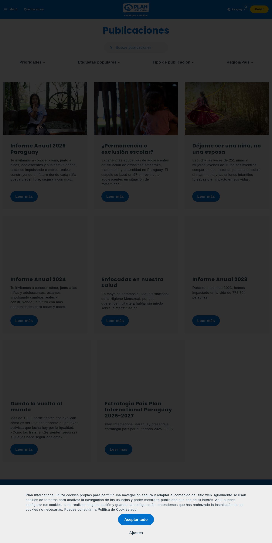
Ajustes (136, 533)
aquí (134, 509)
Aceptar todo (136, 519)
